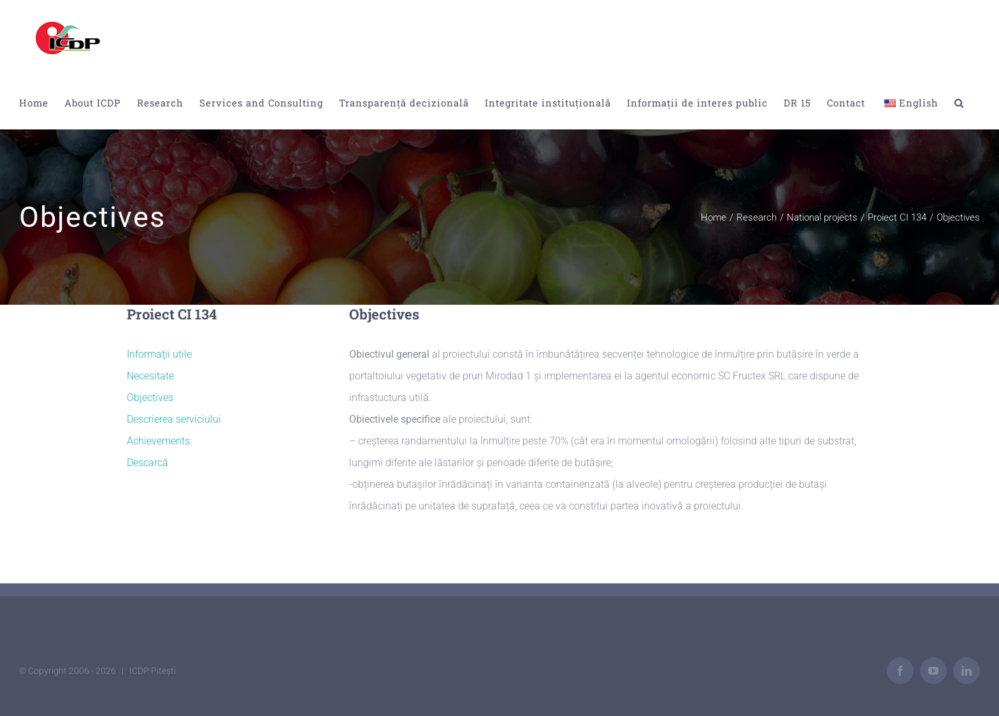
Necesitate (150, 376)
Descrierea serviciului (174, 419)
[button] (959, 102)
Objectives (150, 397)
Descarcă (147, 463)
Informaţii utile (159, 354)
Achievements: (159, 441)
